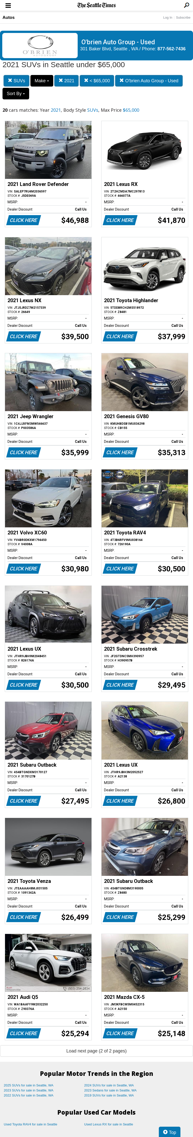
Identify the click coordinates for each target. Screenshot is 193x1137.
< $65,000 (97, 80)
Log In (167, 17)
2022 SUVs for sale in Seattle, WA (29, 1095)
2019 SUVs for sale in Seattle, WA (109, 1095)
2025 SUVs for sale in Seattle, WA (29, 1085)
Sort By (16, 93)
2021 (66, 80)
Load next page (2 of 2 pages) (96, 1050)
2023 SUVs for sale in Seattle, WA (29, 1090)
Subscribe (183, 17)
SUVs (16, 80)
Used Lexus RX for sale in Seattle (108, 1124)
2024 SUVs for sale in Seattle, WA (109, 1085)
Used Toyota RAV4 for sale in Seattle (30, 1124)
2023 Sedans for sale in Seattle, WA (110, 1090)
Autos (9, 17)
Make (42, 80)
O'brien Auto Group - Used (148, 80)
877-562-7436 (172, 48)
